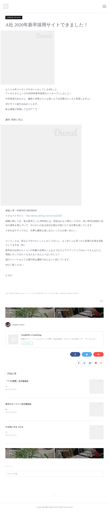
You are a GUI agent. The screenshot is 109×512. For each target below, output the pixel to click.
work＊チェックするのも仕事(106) (32, 293)
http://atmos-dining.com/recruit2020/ (44, 216)
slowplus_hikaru (18, 325)
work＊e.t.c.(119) (49, 293)
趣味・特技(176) (60, 293)
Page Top (54, 496)
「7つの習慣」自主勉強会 (16, 381)
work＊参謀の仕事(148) (12, 293)
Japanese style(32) (73, 293)
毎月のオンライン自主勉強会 (18, 404)
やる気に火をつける (14, 427)
